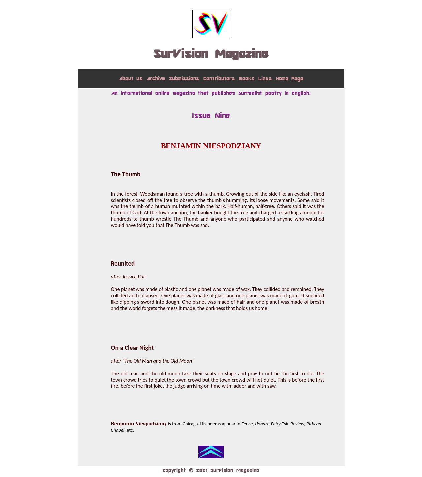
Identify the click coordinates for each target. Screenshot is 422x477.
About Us (130, 78)
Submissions (184, 78)
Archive (156, 78)
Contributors (219, 78)
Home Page (289, 78)
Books (246, 78)
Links (265, 78)
